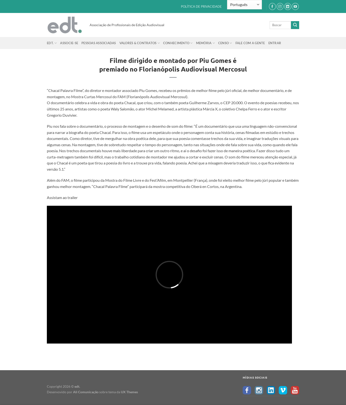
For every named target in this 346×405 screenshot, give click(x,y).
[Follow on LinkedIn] (287, 6)
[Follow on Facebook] (272, 6)
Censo (225, 43)
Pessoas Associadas (98, 43)
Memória (205, 43)
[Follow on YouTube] (295, 6)
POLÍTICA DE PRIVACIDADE (201, 6)
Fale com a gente (250, 43)
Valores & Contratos (139, 43)
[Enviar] (295, 25)
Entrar (274, 43)
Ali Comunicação (86, 392)
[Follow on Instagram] (280, 6)
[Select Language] (244, 4)
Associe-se (69, 43)
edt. (52, 43)
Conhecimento (178, 43)
